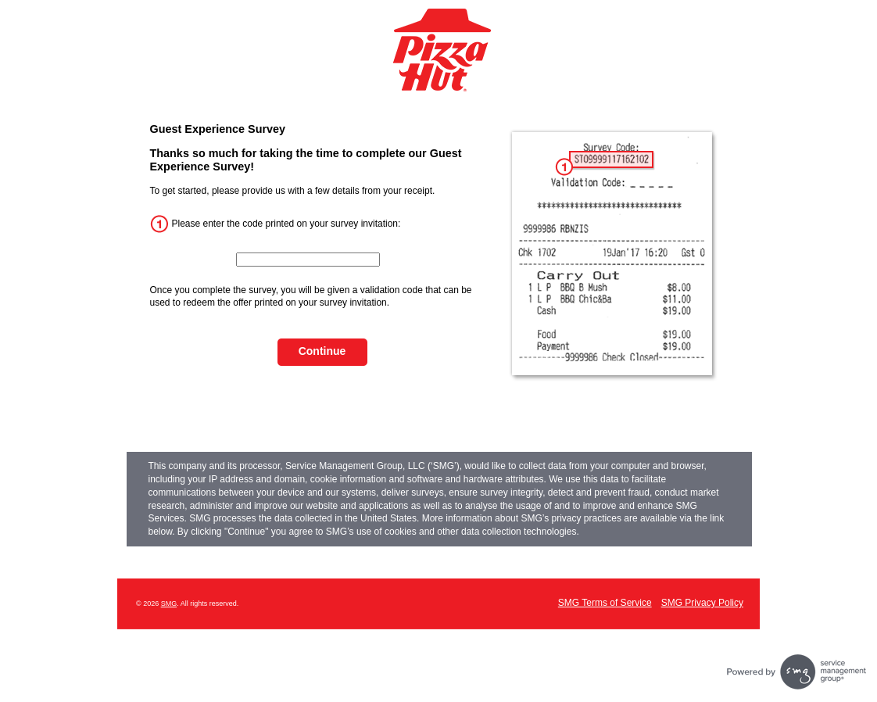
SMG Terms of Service (605, 602)
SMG (169, 603)
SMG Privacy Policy (702, 602)
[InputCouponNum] (308, 260)
